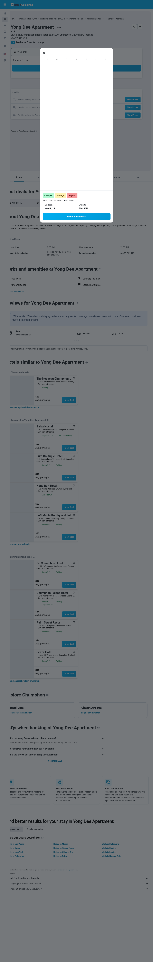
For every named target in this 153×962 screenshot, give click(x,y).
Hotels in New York (24, 852)
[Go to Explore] (5, 38)
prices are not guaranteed (77, 870)
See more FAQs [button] (62, 761)
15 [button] (71, 93)
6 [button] (57, 86)
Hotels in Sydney (23, 848)
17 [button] (37, 100)
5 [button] (50, 86)
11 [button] (43, 93)
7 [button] (64, 86)
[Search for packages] (5, 32)
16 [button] (30, 100)
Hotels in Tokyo (67, 856)
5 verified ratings (45, 42)
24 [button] (37, 107)
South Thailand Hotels (58, 19)
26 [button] (50, 107)
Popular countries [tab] (45, 829)
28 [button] (64, 107)
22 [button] (71, 100)
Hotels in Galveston (25, 856)
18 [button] (43, 100)
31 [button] (37, 113)
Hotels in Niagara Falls (114, 856)
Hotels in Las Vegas (25, 844)
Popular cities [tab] (24, 829)
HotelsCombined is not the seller (83, 878)
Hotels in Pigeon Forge (70, 848)
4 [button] (43, 86)
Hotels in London (111, 852)
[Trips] (5, 46)
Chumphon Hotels (83, 19)
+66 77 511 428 (29, 38)
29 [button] (71, 107)
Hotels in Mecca (67, 844)
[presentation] (47, 131)
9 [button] (29, 93)
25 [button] (43, 107)
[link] (34, 407)
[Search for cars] (5, 25)
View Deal (79, 400)
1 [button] (71, 79)
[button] (5, 4)
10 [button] (37, 93)
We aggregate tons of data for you (83, 883)
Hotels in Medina (111, 848)
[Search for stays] (5, 19)
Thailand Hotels (35, 19)
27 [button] (57, 107)
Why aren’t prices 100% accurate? (83, 888)
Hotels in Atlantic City (70, 852)
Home (23, 19)
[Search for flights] (5, 13)
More (18, 231)
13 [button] (57, 93)
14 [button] (64, 93)
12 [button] (50, 93)
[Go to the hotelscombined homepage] (21, 4)
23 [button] (30, 107)
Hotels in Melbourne (113, 844)
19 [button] (50, 100)
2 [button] (29, 86)
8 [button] (71, 86)
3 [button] (36, 86)
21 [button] (64, 100)
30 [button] (30, 113)
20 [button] (57, 100)
